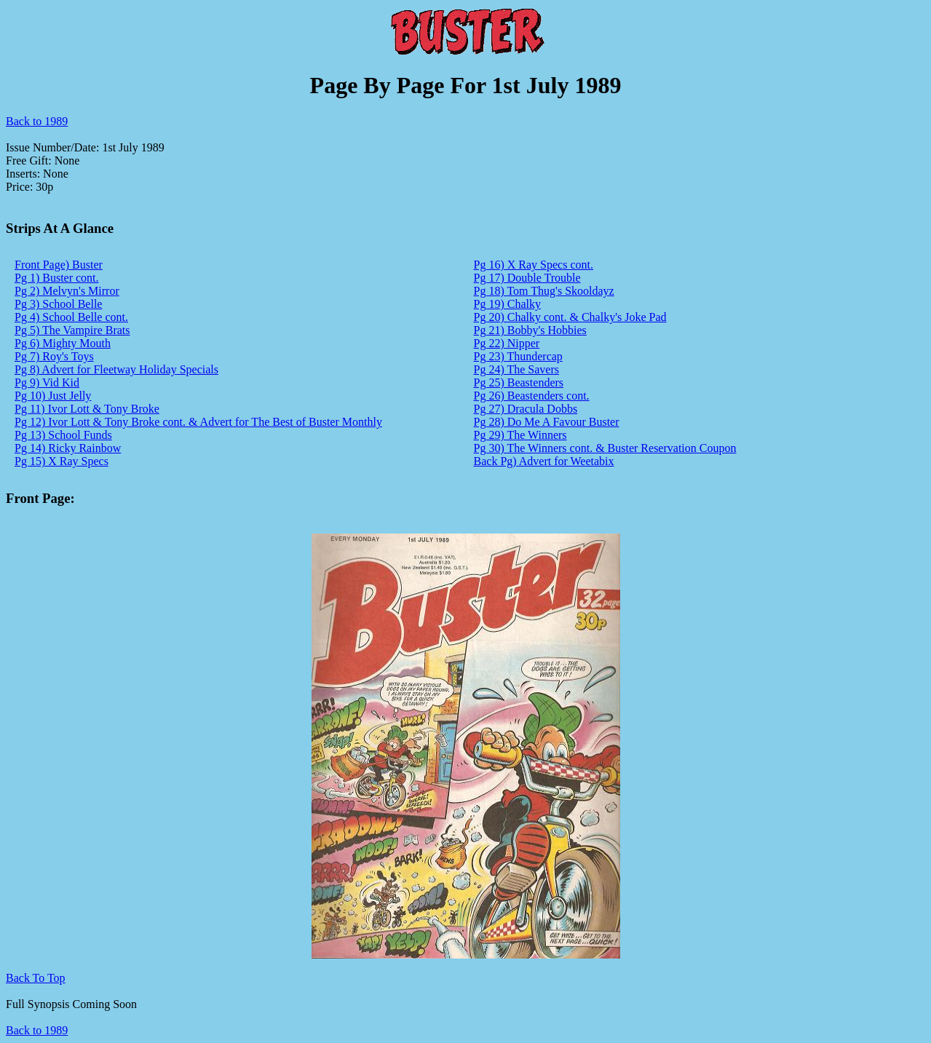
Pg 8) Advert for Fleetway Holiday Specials (116, 369)
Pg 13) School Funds (63, 435)
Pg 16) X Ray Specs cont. (533, 264)
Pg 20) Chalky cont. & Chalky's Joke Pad (570, 317)
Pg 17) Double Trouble (527, 277)
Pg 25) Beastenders (519, 382)
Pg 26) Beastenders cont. (532, 395)
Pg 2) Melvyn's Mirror (67, 291)
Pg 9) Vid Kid (47, 382)
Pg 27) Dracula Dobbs (526, 408)
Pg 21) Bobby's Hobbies (530, 330)
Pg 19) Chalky (507, 304)
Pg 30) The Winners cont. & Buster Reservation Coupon (605, 448)
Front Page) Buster (59, 264)
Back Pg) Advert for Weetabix (544, 461)
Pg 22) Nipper (507, 343)
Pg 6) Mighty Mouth (63, 343)
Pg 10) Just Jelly (53, 395)
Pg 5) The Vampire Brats (72, 330)
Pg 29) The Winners (520, 435)
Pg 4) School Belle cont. (71, 317)
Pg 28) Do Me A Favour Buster (546, 422)
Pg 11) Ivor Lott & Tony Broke (87, 408)
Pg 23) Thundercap (518, 356)
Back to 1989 (37, 121)
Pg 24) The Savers (516, 369)
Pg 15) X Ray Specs (61, 461)
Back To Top (36, 978)
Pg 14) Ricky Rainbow (68, 448)
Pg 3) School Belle (58, 304)
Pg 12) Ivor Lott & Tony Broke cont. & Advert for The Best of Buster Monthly (198, 422)
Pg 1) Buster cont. (57, 277)
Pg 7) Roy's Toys (54, 356)
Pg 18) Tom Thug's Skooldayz (544, 291)
